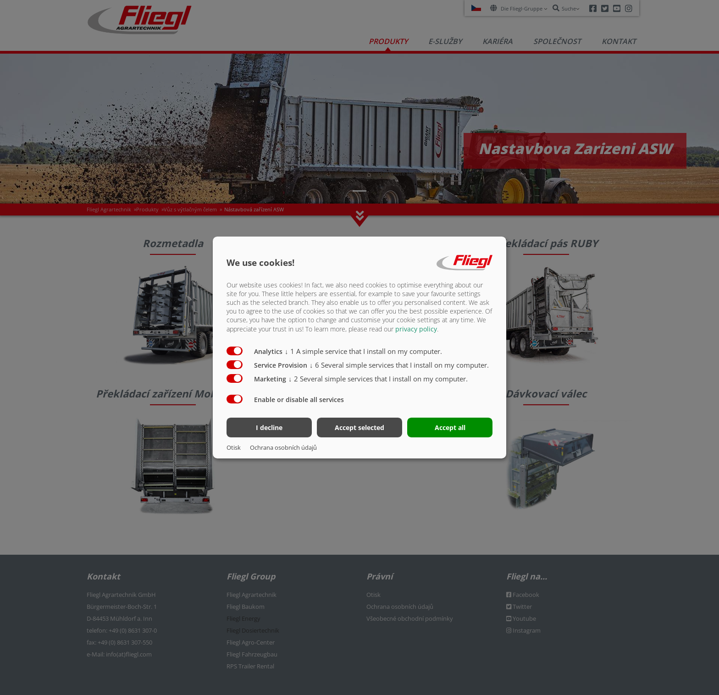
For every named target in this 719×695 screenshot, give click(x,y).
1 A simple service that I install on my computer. (363, 350)
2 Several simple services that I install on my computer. (378, 378)
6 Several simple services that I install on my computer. (399, 364)
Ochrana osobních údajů (283, 447)
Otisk (234, 447)
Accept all (450, 427)
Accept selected (359, 427)
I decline (269, 427)
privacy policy (416, 328)
